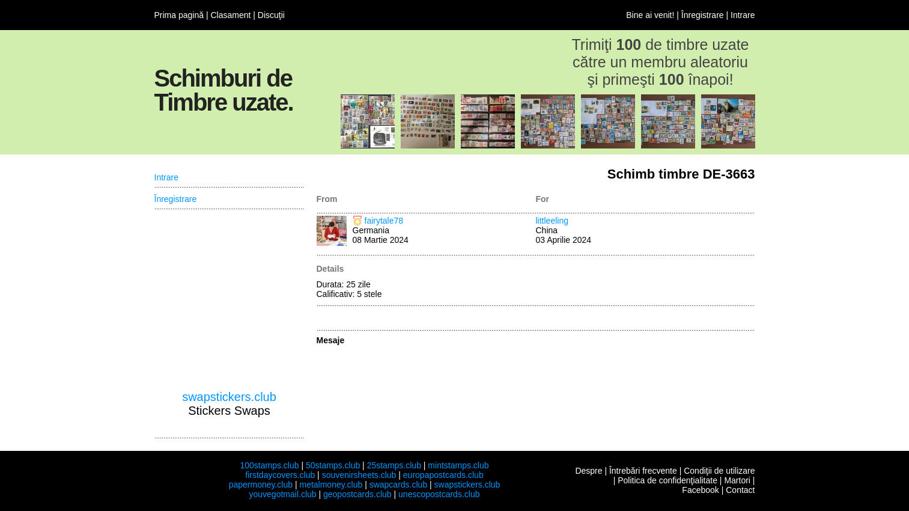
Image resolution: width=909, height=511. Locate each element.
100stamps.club (269, 465)
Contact (740, 490)
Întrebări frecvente (643, 471)
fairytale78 (384, 220)
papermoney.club (261, 484)
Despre (588, 471)
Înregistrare (702, 15)
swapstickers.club (229, 396)
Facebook (700, 490)
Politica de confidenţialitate (667, 480)
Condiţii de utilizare (719, 471)
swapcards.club (398, 484)
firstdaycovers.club (280, 475)
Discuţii (271, 15)
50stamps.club (333, 465)
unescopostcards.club (438, 494)
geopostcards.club (357, 494)
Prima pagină (179, 15)
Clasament (230, 15)
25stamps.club (394, 465)
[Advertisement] (229, 300)
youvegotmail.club (283, 494)
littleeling (552, 220)
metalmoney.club (330, 484)
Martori (737, 480)
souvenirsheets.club (359, 475)
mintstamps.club (458, 465)
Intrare (743, 15)
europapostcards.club (443, 475)
